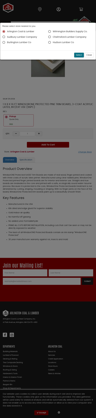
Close (89, 55)
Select (79, 55)
